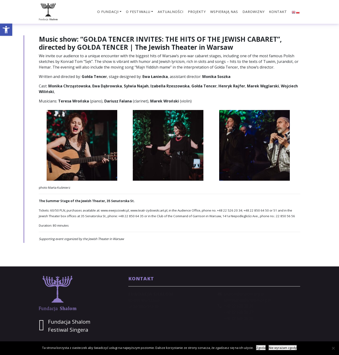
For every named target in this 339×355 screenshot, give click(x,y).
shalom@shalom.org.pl (244, 294)
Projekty (197, 11)
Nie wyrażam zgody (283, 348)
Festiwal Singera (68, 329)
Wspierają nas (224, 11)
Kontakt (278, 11)
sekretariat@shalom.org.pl (247, 300)
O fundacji (108, 11)
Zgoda (261, 348)
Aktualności (170, 11)
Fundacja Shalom (69, 321)
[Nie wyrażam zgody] (333, 348)
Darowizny (253, 11)
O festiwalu (138, 11)
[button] (6, 30)
